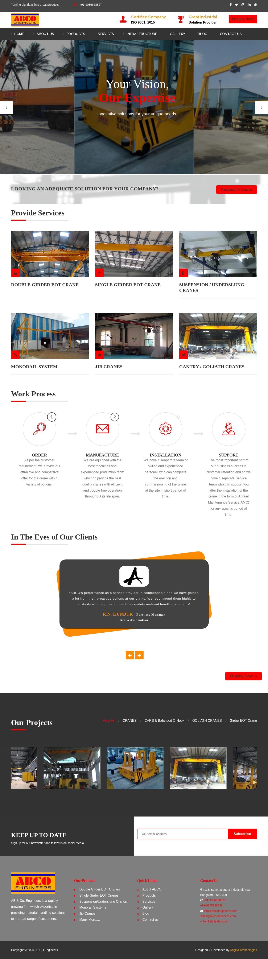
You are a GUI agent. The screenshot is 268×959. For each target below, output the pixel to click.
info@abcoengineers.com (221, 911)
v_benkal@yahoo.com (215, 921)
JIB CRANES (109, 366)
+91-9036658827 (88, 4)
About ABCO (152, 889)
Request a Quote (236, 189)
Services (106, 34)
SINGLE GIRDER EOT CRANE (128, 284)
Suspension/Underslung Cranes (103, 901)
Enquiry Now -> (243, 676)
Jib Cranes (87, 913)
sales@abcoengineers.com (218, 916)
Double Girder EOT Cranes (99, 889)
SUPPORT (228, 455)
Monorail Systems (92, 907)
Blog (202, 34)
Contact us (231, 34)
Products (76, 34)
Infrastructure (142, 34)
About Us (45, 34)
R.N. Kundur (118, 614)
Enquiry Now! (243, 19)
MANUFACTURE (102, 455)
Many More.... (89, 919)
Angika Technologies (243, 950)
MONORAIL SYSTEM (34, 366)
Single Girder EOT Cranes (99, 895)
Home (19, 34)
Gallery (177, 34)
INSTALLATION (165, 455)
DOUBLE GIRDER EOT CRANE (45, 284)
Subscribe (242, 834)
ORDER (39, 455)
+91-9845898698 (211, 905)
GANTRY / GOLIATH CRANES (211, 366)
